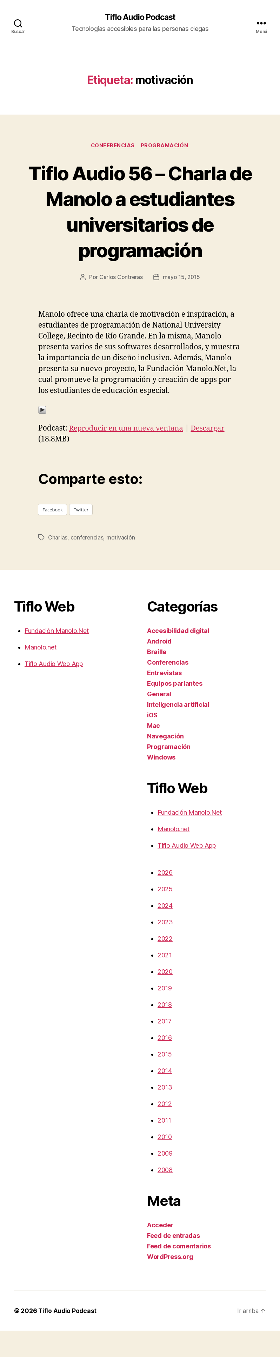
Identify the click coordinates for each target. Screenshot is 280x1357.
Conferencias (112, 146)
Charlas (57, 563)
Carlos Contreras (120, 303)
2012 (165, 1130)
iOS (152, 741)
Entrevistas (164, 699)
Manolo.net (40, 673)
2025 (165, 915)
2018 (165, 1031)
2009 (165, 1179)
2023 (165, 948)
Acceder (160, 1251)
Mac (153, 752)
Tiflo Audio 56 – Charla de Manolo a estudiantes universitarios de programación (140, 224)
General (159, 720)
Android (159, 667)
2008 (165, 1196)
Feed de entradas (173, 1262)
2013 (165, 1113)
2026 (165, 899)
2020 (165, 998)
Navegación (165, 762)
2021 (165, 981)
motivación (121, 563)
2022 (165, 965)
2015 (165, 1080)
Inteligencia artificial (178, 731)
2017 (165, 1047)
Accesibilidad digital (178, 657)
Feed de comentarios (179, 1272)
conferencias (87, 563)
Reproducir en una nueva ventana (128, 455)
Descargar (214, 455)
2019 (165, 1014)
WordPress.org (170, 1283)
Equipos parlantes (174, 709)
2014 (165, 1097)
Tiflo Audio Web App (54, 690)
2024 (165, 932)
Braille (156, 678)
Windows (161, 783)
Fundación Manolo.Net (57, 657)
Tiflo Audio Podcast (140, 17)
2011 (164, 1146)
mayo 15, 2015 (181, 303)
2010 (165, 1163)
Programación (166, 146)
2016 (165, 1064)
